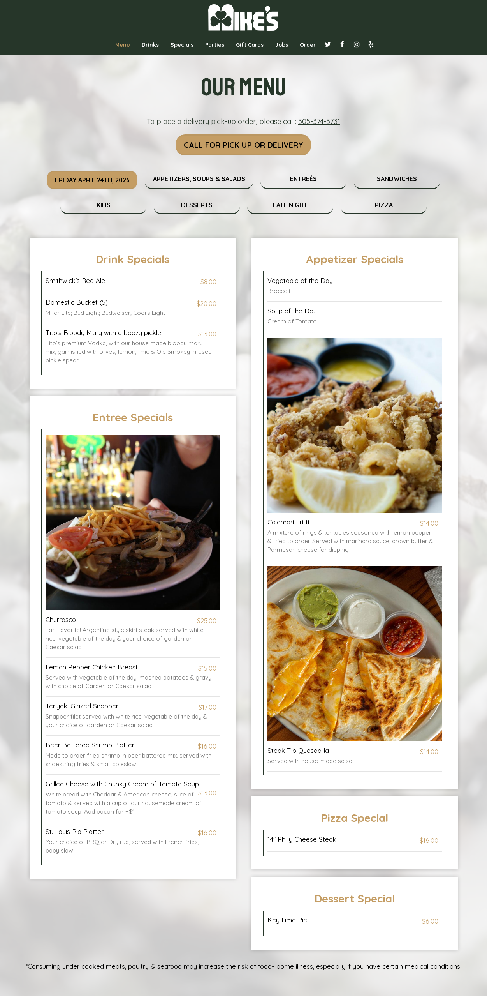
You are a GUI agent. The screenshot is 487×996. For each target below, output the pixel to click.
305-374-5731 (319, 121)
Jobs (281, 44)
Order (308, 44)
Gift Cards (250, 44)
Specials (182, 44)
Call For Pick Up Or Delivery (243, 145)
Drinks (150, 44)
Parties (214, 44)
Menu (122, 44)
